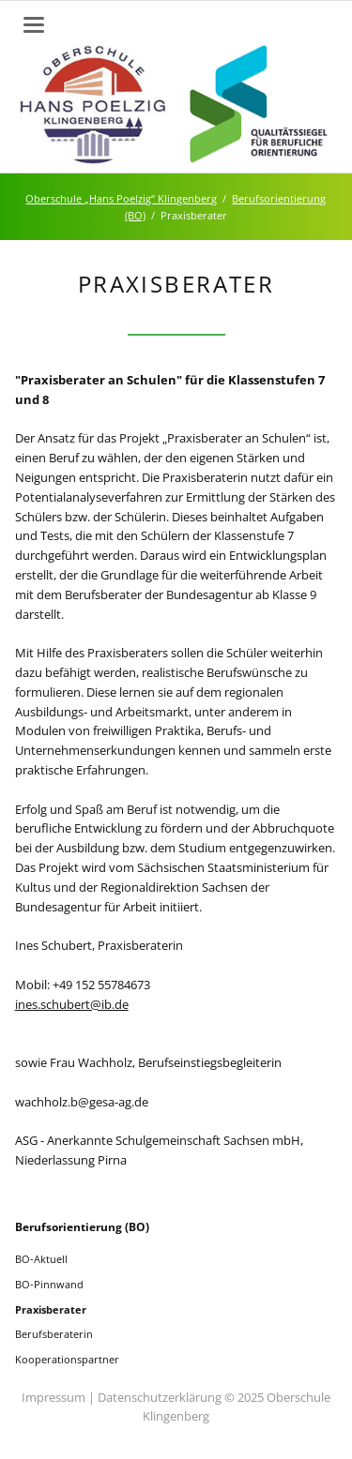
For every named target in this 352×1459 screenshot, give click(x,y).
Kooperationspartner (67, 1359)
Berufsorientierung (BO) (82, 1227)
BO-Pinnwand (49, 1284)
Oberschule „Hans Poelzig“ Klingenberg (121, 198)
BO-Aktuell (41, 1259)
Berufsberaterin (54, 1334)
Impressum (53, 1397)
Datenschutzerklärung (160, 1397)
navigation (33, 25)
